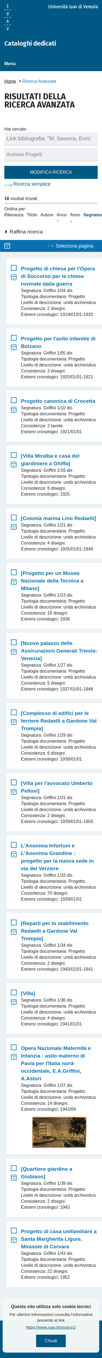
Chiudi (65, 1340)
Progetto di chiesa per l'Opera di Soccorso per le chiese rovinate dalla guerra (58, 276)
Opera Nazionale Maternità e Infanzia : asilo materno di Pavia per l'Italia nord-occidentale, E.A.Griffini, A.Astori (56, 1063)
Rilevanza (13, 215)
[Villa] (28, 993)
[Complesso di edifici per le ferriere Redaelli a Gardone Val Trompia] (59, 720)
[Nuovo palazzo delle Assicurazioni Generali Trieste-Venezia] (59, 650)
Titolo (32, 215)
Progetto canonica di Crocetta (58, 401)
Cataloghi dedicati (30, 43)
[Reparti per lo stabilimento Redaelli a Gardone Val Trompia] (54, 930)
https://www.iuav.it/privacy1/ (65, 1327)
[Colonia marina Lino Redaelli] (58, 518)
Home (10, 81)
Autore (47, 215)
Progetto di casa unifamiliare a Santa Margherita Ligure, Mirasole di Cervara (59, 1239)
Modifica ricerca (51, 172)
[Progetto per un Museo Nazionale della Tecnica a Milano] (52, 580)
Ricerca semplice (32, 184)
